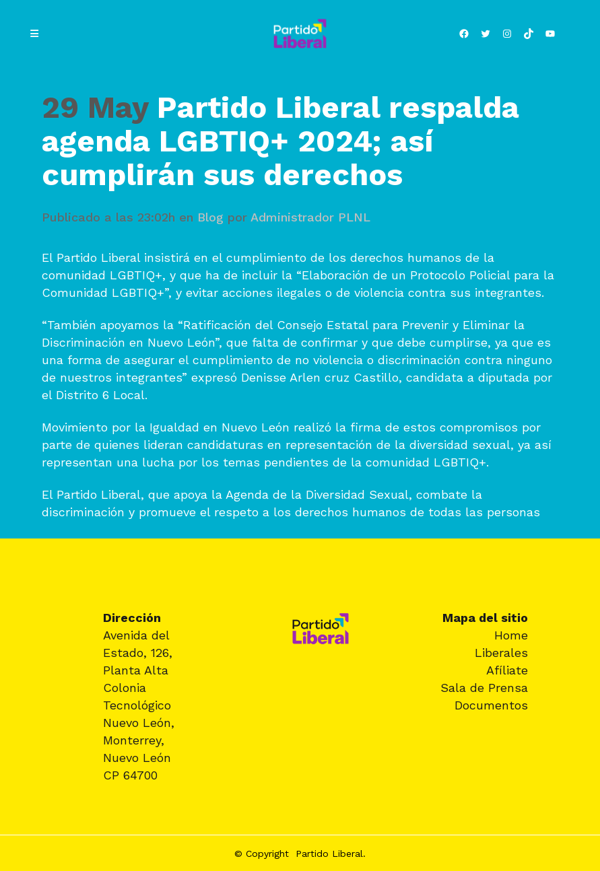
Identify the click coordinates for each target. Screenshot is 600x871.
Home (511, 635)
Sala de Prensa (484, 688)
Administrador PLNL (310, 217)
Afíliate (507, 670)
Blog (210, 217)
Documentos (491, 705)
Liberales (501, 653)
